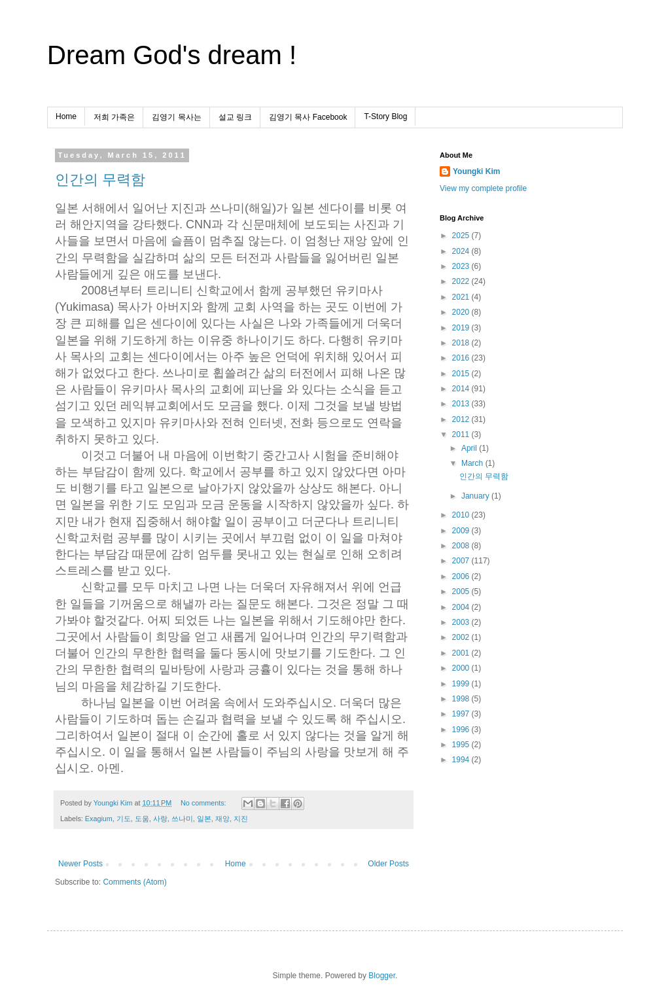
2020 (462, 312)
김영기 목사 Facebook (308, 117)
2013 (462, 403)
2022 (462, 281)
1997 (462, 713)
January (476, 496)
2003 (462, 622)
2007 (462, 560)
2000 (462, 668)
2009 (462, 530)
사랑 (160, 818)
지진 (241, 818)
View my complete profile (483, 188)
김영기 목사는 (176, 117)
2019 (462, 327)
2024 (462, 251)
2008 (462, 545)
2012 (462, 419)
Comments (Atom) (134, 882)
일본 (204, 818)
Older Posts (388, 863)
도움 (142, 818)
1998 (462, 698)
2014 (462, 388)
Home (66, 116)
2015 (462, 373)
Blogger (381, 975)
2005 (462, 591)
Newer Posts (80, 863)
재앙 (222, 818)
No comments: (204, 803)
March (473, 463)
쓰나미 (182, 818)
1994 (462, 759)
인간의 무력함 (100, 179)
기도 (123, 818)
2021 (462, 297)
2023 (462, 266)
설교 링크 (235, 117)
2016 (462, 357)
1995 (462, 744)
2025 (462, 235)
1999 (462, 683)
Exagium (99, 818)
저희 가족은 (114, 117)
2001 (462, 653)
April (470, 448)
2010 (462, 515)
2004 (462, 607)
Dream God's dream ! (171, 55)
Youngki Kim (476, 171)
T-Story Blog (385, 116)
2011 (462, 434)
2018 (462, 342)
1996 (462, 729)
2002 (462, 637)
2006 (462, 576)
